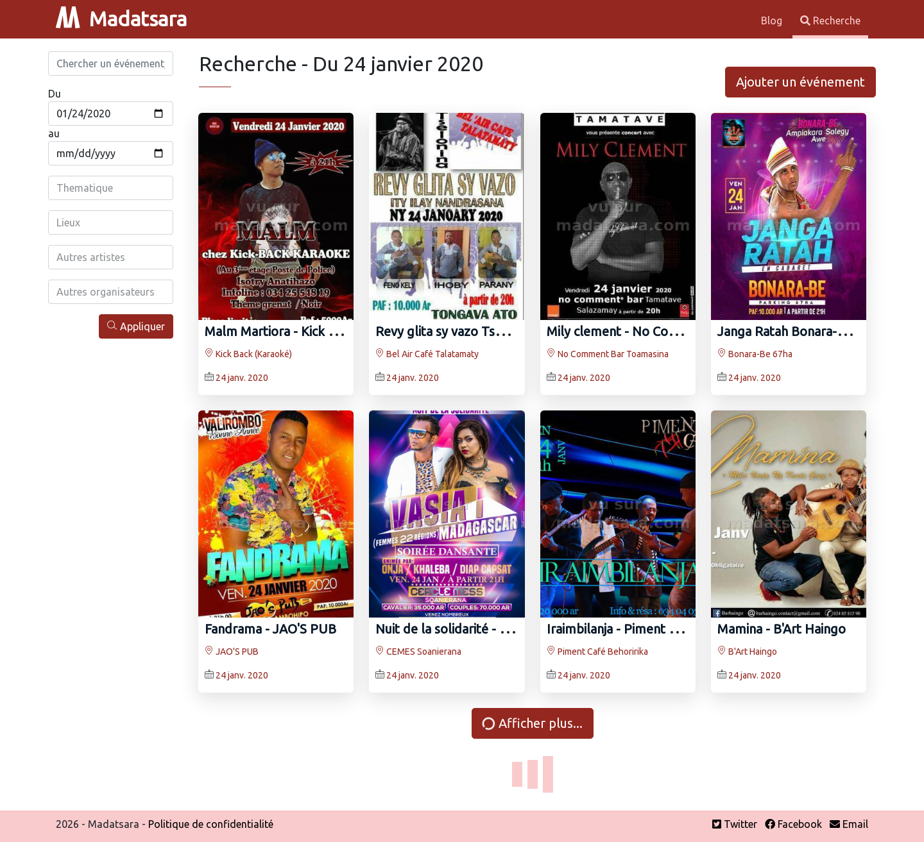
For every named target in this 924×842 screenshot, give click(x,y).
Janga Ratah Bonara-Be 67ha (800, 331)
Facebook (793, 824)
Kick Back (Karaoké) (248, 354)
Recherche (830, 20)
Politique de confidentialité (210, 824)
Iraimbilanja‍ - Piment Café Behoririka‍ (652, 628)
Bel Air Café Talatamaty (427, 354)
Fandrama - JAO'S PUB (270, 628)
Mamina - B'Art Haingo (781, 628)
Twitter (734, 824)
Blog (773, 20)
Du (54, 93)
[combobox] (110, 188)
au (54, 133)
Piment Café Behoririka (597, 651)
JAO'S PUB (232, 651)
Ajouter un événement (800, 81)
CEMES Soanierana (418, 651)
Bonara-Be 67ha (754, 354)
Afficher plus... (532, 723)
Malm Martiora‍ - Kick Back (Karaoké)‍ (310, 331)
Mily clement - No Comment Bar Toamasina (672, 331)
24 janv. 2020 (242, 378)
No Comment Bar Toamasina (608, 354)
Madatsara (121, 18)
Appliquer (136, 326)
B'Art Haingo (747, 651)
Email (849, 824)
